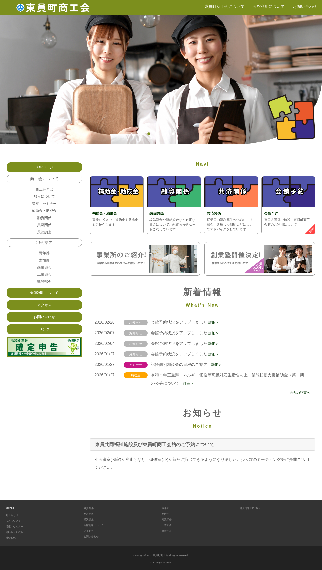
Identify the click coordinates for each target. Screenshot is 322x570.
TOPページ (44, 167)
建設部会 (44, 292)
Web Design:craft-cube (161, 562)
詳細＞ (214, 322)
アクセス (44, 317)
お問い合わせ (305, 6)
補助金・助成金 (106, 213)
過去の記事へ (298, 392)
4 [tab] (173, 133)
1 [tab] (148, 133)
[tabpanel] (161, 79)
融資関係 (157, 213)
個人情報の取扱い (250, 508)
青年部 (44, 260)
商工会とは (44, 190)
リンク (44, 343)
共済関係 (215, 213)
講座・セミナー (44, 206)
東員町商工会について (224, 6)
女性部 (44, 268)
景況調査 (44, 238)
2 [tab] (156, 133)
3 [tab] (165, 133)
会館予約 (272, 213)
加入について (44, 198)
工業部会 (44, 284)
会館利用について (269, 6)
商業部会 (44, 276)
